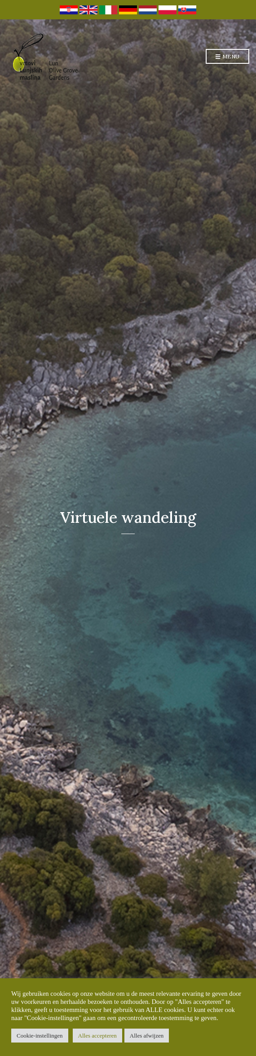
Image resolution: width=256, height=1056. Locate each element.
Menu (227, 57)
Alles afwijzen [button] (146, 1035)
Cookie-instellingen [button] (40, 1035)
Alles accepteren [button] (97, 1035)
